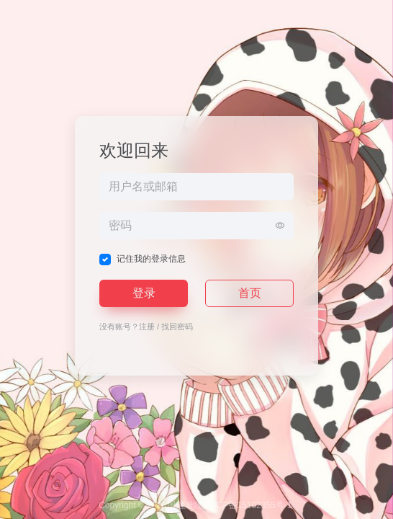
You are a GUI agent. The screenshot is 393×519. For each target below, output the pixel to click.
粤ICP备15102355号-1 (248, 505)
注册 (147, 326)
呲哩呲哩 (185, 505)
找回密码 (177, 326)
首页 (249, 293)
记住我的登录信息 (151, 259)
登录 (143, 293)
